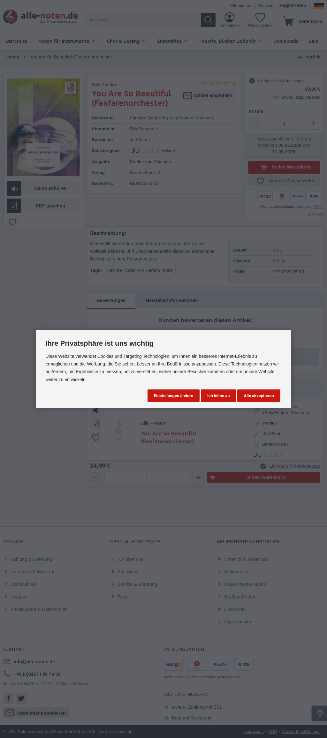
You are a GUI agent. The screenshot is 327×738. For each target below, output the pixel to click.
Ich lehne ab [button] (218, 395)
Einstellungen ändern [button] (173, 395)
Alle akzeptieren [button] (259, 395)
